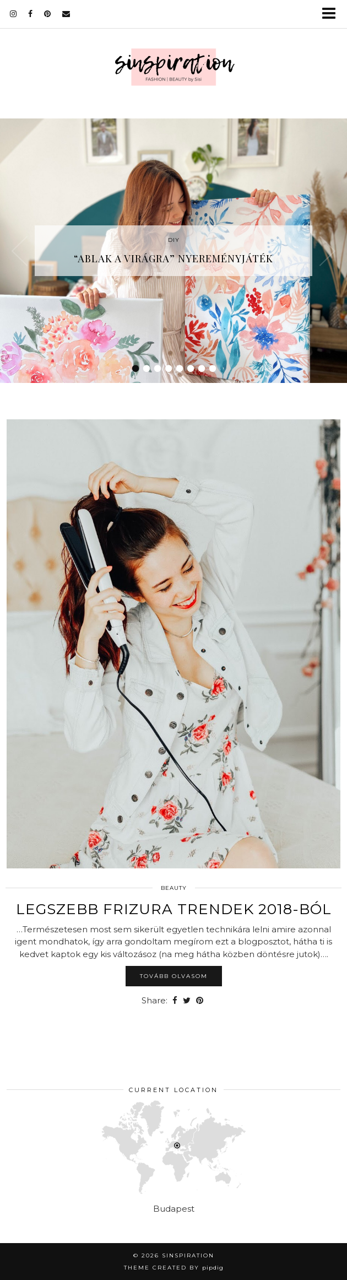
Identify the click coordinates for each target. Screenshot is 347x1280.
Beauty (174, 888)
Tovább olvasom (174, 976)
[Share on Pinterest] (199, 1001)
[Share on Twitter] (186, 1001)
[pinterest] (47, 14)
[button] (332, 14)
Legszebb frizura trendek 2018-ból (174, 909)
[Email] (66, 14)
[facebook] (30, 14)
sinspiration (188, 1255)
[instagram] (13, 14)
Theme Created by (174, 1267)
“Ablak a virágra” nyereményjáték (173, 258)
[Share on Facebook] (175, 1001)
